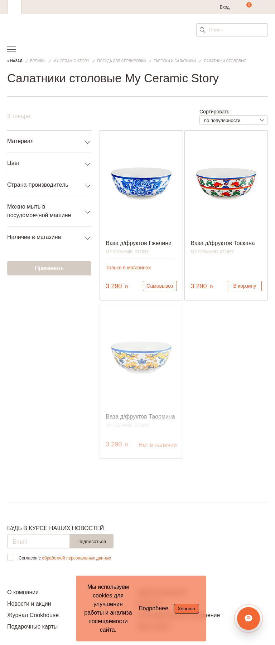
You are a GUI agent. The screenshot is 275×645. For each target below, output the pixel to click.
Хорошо (186, 608)
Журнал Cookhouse (33, 615)
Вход (225, 7)
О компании (23, 592)
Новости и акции (29, 604)
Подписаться (91, 541)
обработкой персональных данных (76, 558)
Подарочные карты (32, 627)
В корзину (244, 286)
